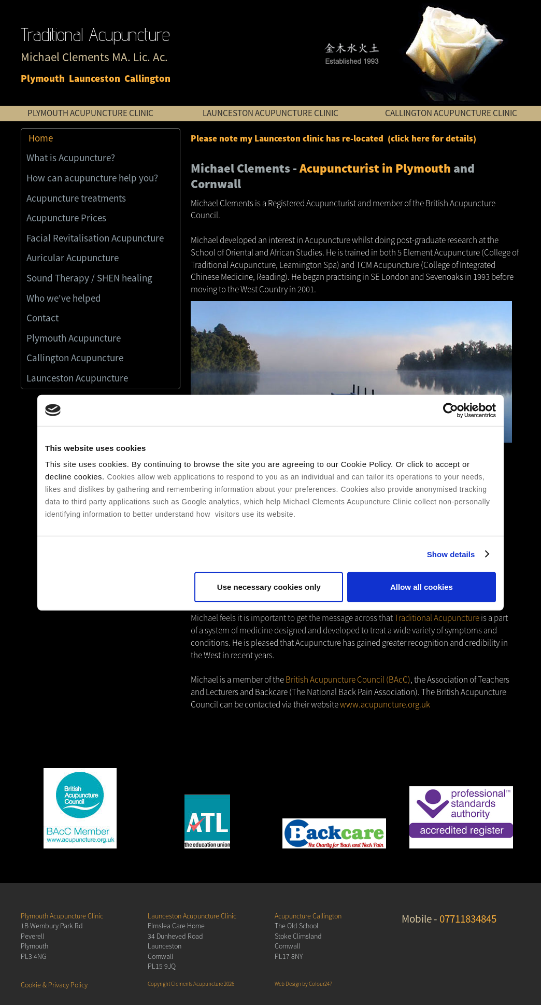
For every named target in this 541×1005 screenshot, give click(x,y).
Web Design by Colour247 (303, 984)
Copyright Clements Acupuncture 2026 (191, 984)
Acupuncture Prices (66, 218)
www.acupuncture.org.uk (385, 704)
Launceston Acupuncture (77, 378)
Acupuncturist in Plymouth (375, 169)
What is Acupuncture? (70, 158)
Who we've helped (63, 298)
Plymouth (43, 79)
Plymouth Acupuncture (73, 338)
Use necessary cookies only (269, 587)
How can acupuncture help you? (92, 178)
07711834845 (467, 919)
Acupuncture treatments (76, 198)
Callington (147, 79)
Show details (451, 553)
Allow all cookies (421, 587)
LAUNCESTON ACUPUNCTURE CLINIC (270, 113)
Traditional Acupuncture (436, 618)
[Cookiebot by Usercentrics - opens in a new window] (450, 410)
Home (41, 138)
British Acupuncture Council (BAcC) (348, 679)
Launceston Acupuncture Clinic (192, 916)
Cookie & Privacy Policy (54, 985)
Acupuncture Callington (308, 916)
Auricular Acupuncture (72, 258)
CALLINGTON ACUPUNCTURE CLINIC (451, 113)
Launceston (94, 79)
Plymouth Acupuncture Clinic (62, 916)
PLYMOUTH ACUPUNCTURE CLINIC (90, 113)
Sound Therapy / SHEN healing (89, 278)
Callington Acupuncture (74, 358)
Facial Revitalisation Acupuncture (95, 238)
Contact (42, 318)
